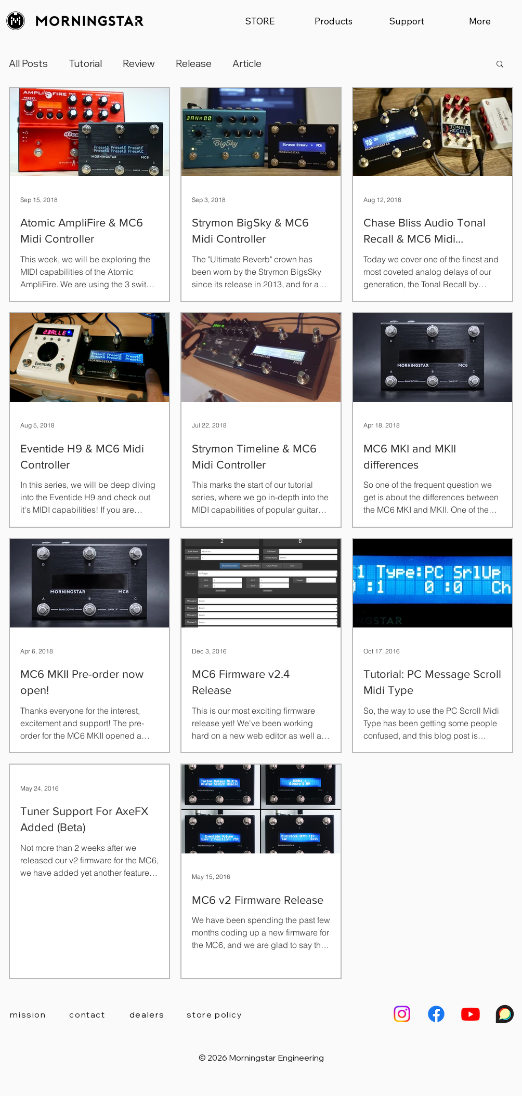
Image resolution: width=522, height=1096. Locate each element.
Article (247, 64)
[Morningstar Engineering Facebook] (436, 1014)
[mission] (28, 1014)
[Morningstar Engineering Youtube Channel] (470, 1014)
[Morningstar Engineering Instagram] (402, 1014)
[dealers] (147, 1014)
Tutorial (85, 64)
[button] (333, 21)
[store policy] (215, 1014)
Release (194, 64)
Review (139, 64)
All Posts (28, 64)
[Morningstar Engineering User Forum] (505, 1014)
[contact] (87, 1014)
